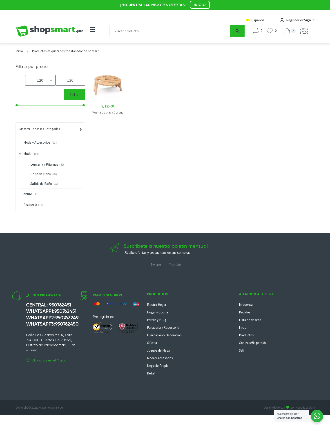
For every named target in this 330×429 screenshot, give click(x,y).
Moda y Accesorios (36, 142)
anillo (27, 194)
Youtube (175, 265)
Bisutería (30, 204)
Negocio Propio (158, 365)
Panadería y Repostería (163, 327)
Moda (25, 153)
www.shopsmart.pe (50, 407)
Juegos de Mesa (158, 350)
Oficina (152, 343)
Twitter (156, 265)
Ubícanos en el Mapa (46, 360)
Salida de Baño (41, 183)
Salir (242, 350)
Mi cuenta (246, 304)
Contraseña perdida (253, 343)
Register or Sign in (297, 20)
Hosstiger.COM (305, 407)
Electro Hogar (156, 304)
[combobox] (169, 31)
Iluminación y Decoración (164, 335)
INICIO (200, 4)
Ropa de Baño (40, 174)
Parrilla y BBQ (156, 320)
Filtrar (75, 94)
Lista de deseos (250, 320)
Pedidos (244, 312)
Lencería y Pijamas (44, 164)
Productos (246, 335)
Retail (151, 373)
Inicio (19, 51)
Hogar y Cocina (157, 312)
